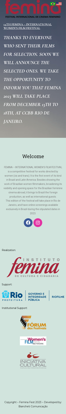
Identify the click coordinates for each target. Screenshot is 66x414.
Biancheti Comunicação (33, 406)
